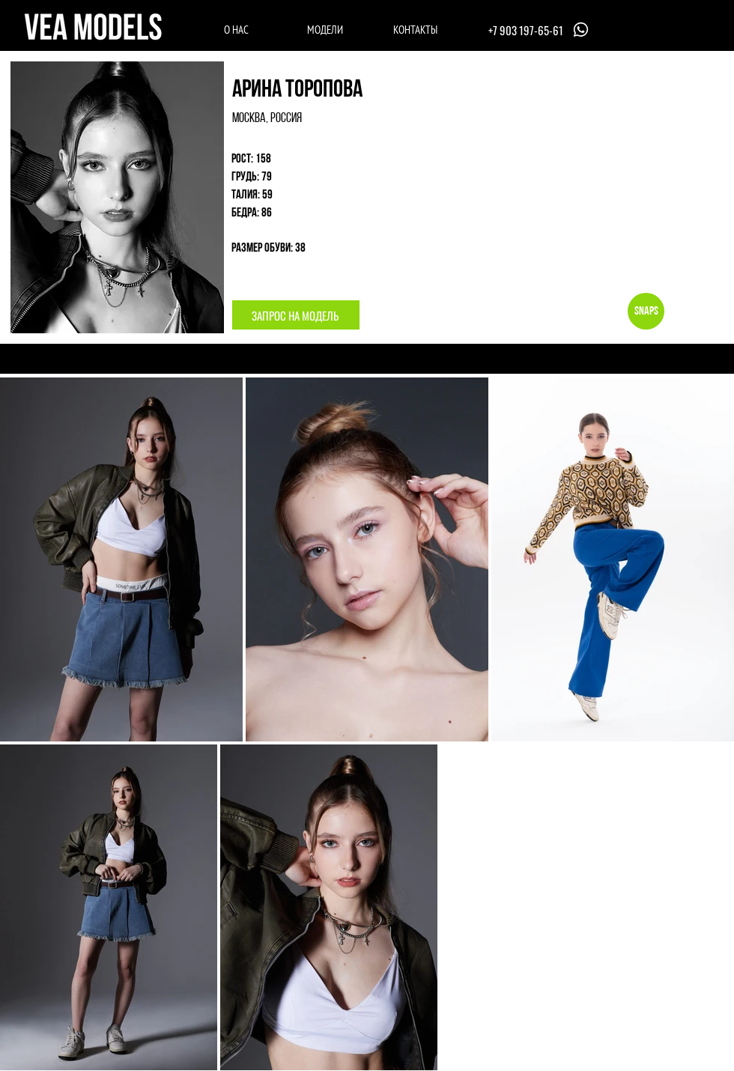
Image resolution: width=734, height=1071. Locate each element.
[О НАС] (236, 29)
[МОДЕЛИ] (324, 29)
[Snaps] (646, 311)
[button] (296, 315)
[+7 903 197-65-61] (540, 29)
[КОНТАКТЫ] (415, 29)
